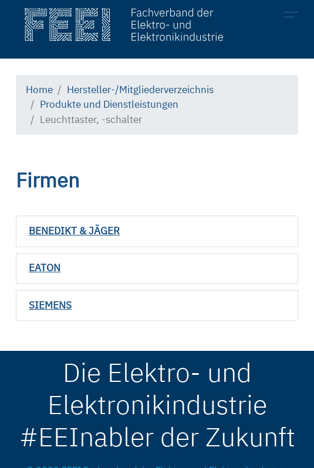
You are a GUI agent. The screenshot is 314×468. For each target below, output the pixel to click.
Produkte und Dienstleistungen (109, 104)
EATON (44, 267)
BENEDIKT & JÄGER (74, 230)
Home (39, 89)
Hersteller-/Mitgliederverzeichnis (140, 89)
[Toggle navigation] (294, 16)
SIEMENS (50, 305)
